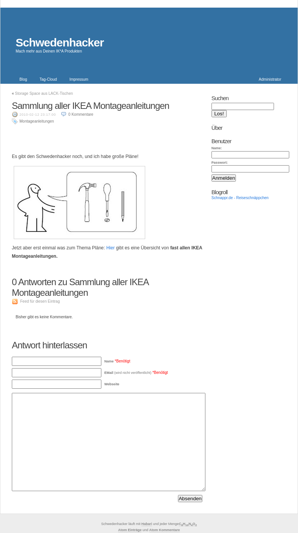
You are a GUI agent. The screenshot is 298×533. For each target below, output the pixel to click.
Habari (146, 524)
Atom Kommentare (164, 530)
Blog (23, 79)
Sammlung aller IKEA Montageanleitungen (90, 106)
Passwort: (219, 162)
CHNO (188, 524)
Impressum (78, 79)
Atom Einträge (130, 530)
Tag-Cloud (48, 79)
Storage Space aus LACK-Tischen (44, 93)
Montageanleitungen (36, 121)
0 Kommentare (80, 114)
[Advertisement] (107, 136)
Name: (216, 148)
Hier (110, 248)
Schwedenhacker (60, 42)
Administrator (270, 79)
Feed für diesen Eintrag (40, 301)
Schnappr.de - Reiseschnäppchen (240, 198)
